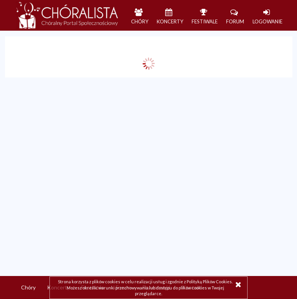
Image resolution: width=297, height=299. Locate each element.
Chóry (28, 287)
